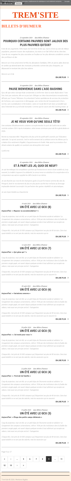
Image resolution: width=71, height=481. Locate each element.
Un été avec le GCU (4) (35, 371)
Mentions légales (21, 479)
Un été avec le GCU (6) (35, 288)
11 (61, 459)
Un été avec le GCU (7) (35, 247)
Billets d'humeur (43, 38)
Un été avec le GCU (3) (35, 412)
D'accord (18, 3)
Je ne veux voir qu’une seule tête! (35, 120)
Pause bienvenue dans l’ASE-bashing (35, 87)
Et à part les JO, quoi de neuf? (35, 164)
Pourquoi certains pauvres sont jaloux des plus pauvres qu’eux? (35, 43)
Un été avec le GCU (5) (35, 329)
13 (11, 465)
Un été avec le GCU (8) (35, 206)
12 (4, 465)
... (17, 459)
